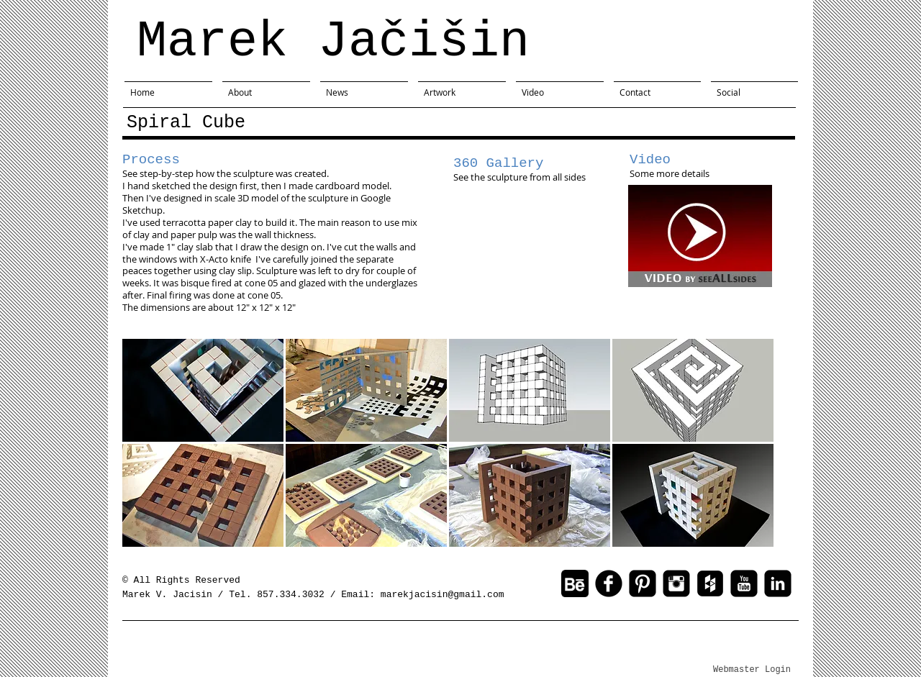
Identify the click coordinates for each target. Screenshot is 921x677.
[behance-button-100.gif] (575, 583)
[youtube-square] (744, 583)
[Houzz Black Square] (710, 583)
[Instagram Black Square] (676, 583)
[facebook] (608, 583)
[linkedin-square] (777, 583)
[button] (202, 390)
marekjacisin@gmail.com (442, 594)
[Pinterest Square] (642, 583)
